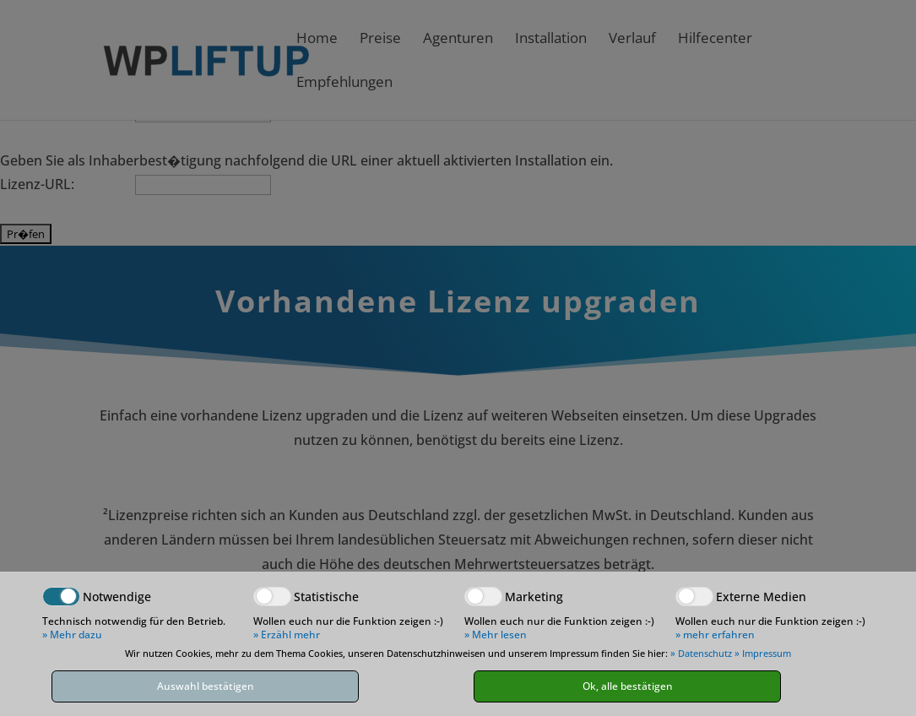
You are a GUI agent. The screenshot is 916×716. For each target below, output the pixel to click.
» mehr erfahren (715, 634)
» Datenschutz (701, 653)
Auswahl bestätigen (205, 686)
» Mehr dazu (72, 634)
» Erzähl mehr (286, 634)
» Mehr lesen (495, 634)
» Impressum (762, 653)
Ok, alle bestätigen (628, 686)
